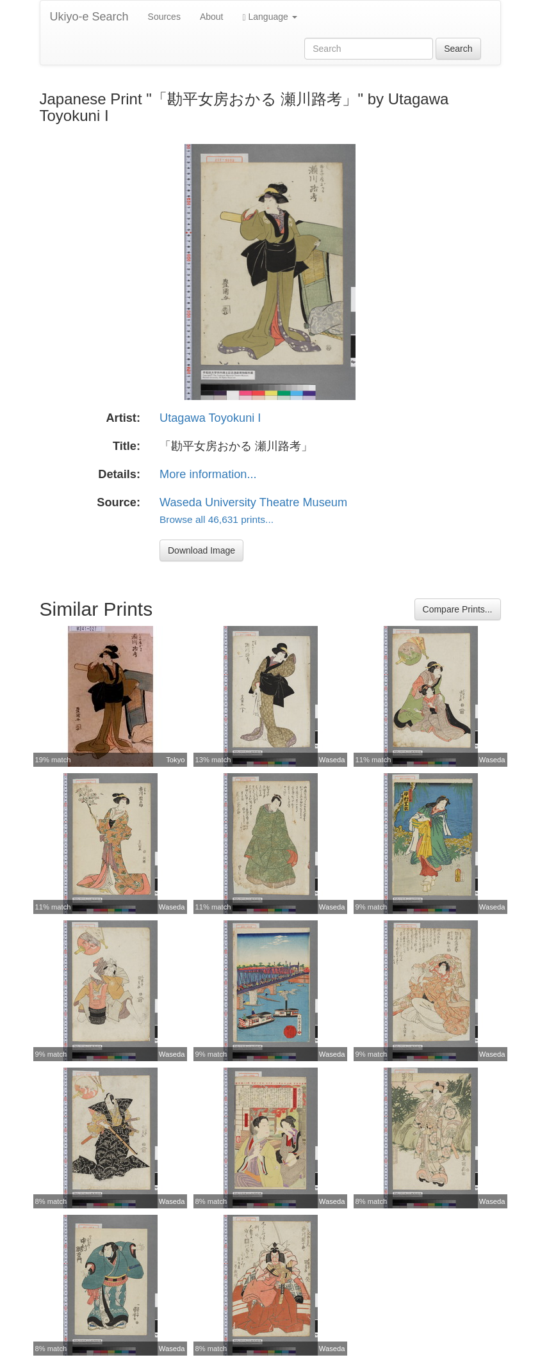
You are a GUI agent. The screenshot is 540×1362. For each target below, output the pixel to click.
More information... (208, 474)
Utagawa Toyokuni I (210, 418)
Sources (164, 17)
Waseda (332, 760)
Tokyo (175, 760)
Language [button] (270, 17)
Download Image (201, 550)
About (212, 17)
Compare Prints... (458, 609)
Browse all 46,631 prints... (217, 519)
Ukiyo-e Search (89, 16)
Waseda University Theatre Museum (253, 502)
